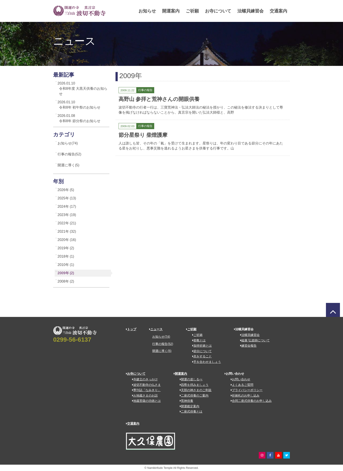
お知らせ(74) (68, 143)
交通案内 (271, 11)
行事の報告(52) (69, 154)
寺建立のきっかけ (143, 379)
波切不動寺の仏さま (145, 385)
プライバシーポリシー (245, 390)
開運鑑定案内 (188, 406)
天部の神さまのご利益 (194, 390)
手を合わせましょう (205, 362)
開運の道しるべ (189, 379)
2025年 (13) (67, 198)
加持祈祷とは (200, 345)
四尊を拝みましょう (192, 385)
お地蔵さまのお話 (143, 395)
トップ (131, 329)
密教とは (197, 340)
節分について (200, 351)
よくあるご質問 (240, 385)
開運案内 (163, 11)
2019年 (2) (66, 248)
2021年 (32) (67, 231)
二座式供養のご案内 (192, 395)
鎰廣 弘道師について (253, 340)
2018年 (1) (66, 256)
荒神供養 (185, 400)
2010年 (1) (66, 265)
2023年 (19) (67, 215)
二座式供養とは (189, 411)
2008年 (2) (66, 281)
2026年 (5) (66, 190)
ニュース (156, 329)
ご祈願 (184, 11)
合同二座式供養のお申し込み (250, 400)
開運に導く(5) (68, 165)
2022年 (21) (67, 223)
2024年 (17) (67, 206)
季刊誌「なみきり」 (145, 390)
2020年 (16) (67, 240)
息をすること (200, 356)
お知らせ (139, 11)
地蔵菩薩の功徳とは (145, 400)
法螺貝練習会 (243, 11)
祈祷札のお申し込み (243, 395)
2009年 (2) (66, 273)
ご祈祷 (196, 335)
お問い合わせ (239, 379)
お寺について (210, 11)
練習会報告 (247, 345)
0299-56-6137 (72, 339)
